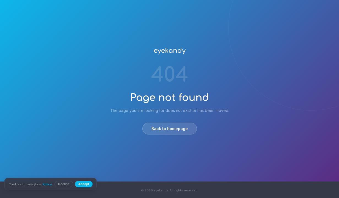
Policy (47, 184)
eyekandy (170, 50)
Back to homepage (169, 128)
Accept (83, 184)
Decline (64, 184)
